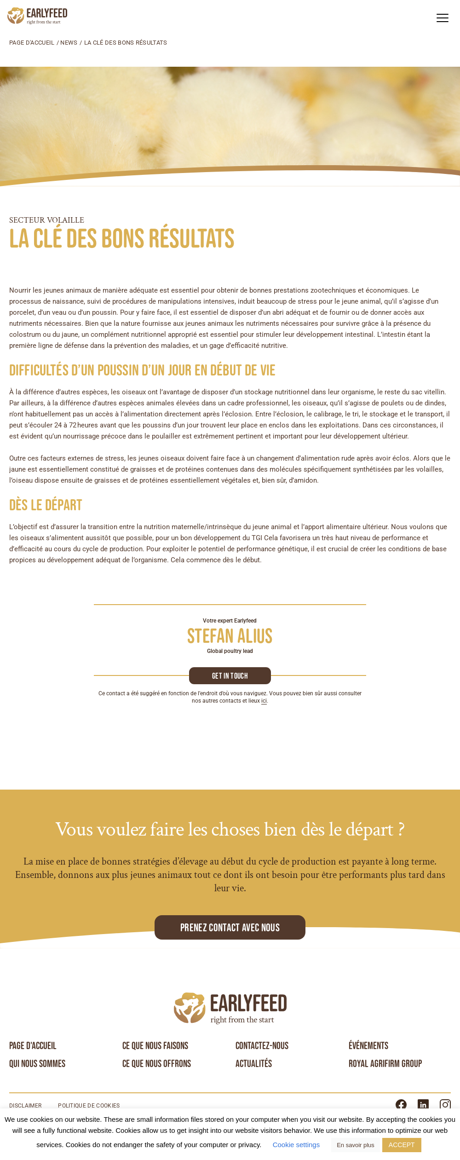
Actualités (254, 1063)
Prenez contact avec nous (230, 927)
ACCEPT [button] (402, 1144)
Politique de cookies (89, 1105)
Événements (368, 1045)
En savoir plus (355, 1145)
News (68, 42)
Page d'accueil (31, 42)
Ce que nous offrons (156, 1063)
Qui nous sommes (37, 1063)
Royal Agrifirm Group (385, 1063)
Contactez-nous (262, 1045)
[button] (442, 17)
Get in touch (230, 676)
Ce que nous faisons (155, 1045)
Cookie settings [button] (296, 1144)
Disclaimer (25, 1105)
